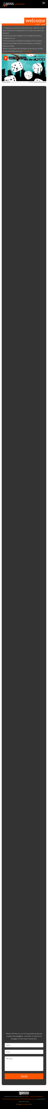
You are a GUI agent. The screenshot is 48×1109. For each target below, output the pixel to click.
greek (43, 24)
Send (24, 1076)
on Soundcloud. (27, 51)
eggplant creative (23, 1104)
